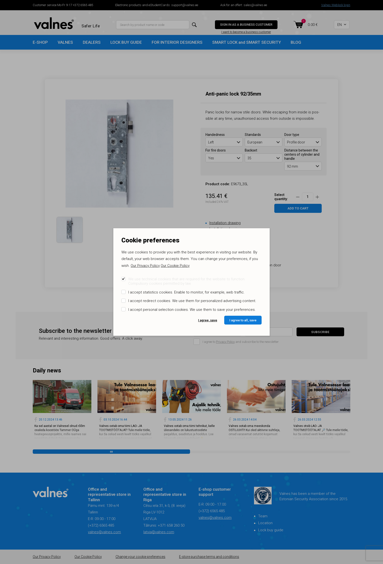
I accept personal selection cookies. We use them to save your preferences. (192, 309)
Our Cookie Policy (175, 265)
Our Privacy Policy (145, 265)
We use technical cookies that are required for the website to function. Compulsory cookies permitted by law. (186, 281)
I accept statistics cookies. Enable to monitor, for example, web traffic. (186, 292)
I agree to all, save (242, 320)
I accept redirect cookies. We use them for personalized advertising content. (192, 301)
